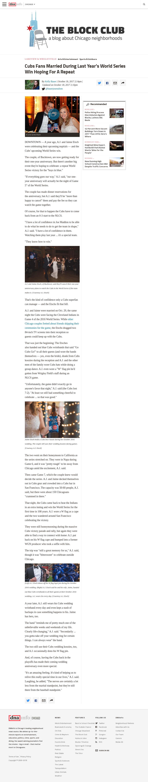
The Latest (59, 764)
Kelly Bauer (50, 81)
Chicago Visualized (82, 730)
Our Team (119, 734)
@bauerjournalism (54, 88)
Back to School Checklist (85, 723)
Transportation (60, 768)
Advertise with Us (122, 727)
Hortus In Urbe (81, 738)
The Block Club (81, 734)
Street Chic (79, 749)
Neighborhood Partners (125, 723)
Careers (119, 738)
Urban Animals (60, 772)
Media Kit (119, 742)
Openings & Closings (83, 745)
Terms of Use (14, 756)
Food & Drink (60, 742)
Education (59, 738)
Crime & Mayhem (62, 734)
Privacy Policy (25, 756)
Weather (58, 775)
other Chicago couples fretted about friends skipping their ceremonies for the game (52, 323)
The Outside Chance (83, 727)
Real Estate (59, 753)
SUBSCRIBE (102, 750)
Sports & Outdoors (88, 59)
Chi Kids (58, 730)
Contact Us (120, 730)
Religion (58, 757)
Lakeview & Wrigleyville (41, 59)
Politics (58, 749)
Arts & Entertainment (68, 59)
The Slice (79, 753)
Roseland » (90, 109)
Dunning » (89, 158)
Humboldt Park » (92, 142)
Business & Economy (63, 727)
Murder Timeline (81, 742)
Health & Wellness (62, 745)
